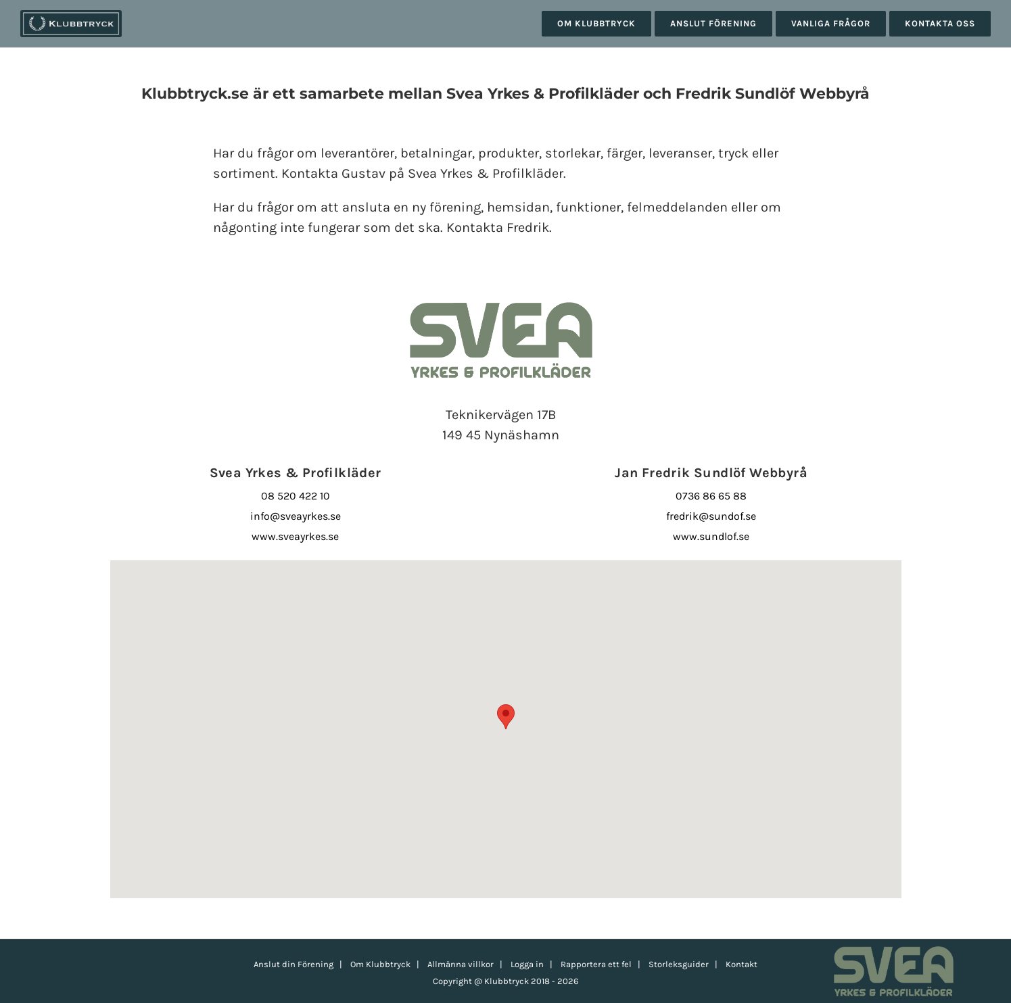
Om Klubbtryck (380, 964)
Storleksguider (679, 964)
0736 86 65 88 (711, 495)
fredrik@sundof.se (711, 516)
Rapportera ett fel (596, 964)
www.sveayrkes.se (295, 536)
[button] (506, 716)
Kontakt (741, 964)
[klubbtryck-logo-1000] (71, 15)
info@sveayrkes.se (295, 516)
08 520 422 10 (295, 495)
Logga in (527, 964)
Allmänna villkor (460, 964)
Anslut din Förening (293, 964)
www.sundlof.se (711, 536)
